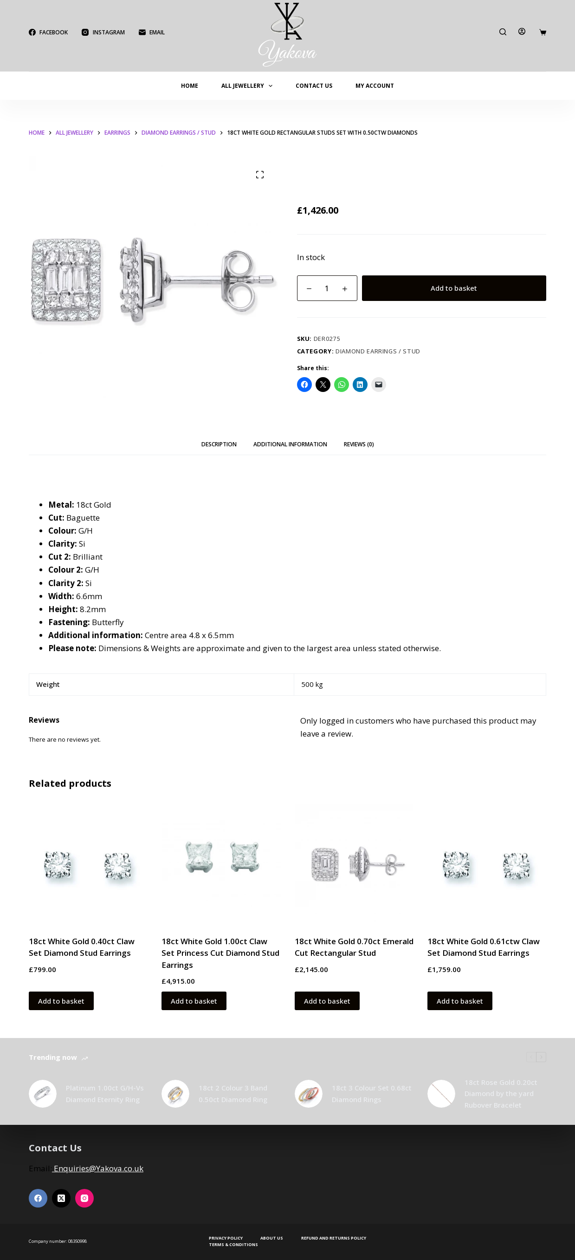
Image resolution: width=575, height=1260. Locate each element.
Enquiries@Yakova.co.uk (97, 1168)
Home (189, 86)
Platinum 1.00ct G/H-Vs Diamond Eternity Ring (105, 1093)
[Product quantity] (327, 288)
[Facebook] (48, 32)
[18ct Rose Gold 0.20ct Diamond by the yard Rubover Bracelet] (441, 1094)
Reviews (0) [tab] (359, 444)
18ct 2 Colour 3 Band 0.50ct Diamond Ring (233, 1093)
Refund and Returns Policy (333, 1238)
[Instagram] (103, 32)
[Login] (521, 31)
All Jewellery (248, 85)
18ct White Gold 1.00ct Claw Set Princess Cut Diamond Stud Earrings (220, 953)
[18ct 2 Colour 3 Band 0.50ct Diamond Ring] (175, 1094)
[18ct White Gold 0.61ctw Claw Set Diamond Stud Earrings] (486, 863)
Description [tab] (219, 444)
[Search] (502, 31)
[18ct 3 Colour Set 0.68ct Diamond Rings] (309, 1094)
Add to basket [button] (61, 1000)
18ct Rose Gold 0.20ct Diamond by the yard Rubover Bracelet (501, 1093)
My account (374, 86)
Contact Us (314, 86)
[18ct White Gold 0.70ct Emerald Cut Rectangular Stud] (354, 863)
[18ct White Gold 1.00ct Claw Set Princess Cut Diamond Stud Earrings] (221, 863)
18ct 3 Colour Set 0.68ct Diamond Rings (372, 1093)
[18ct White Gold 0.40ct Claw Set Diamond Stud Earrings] (88, 863)
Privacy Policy (226, 1238)
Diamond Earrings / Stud (378, 351)
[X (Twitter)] (61, 1198)
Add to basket (454, 288)
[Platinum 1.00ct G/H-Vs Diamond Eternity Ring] (43, 1094)
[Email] (152, 32)
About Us (271, 1238)
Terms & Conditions (233, 1244)
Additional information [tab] (290, 444)
